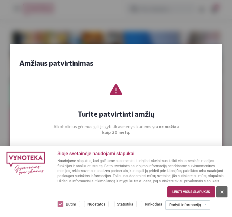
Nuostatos (96, 204)
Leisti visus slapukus (191, 192)
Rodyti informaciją (185, 205)
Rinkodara (153, 204)
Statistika (125, 204)
